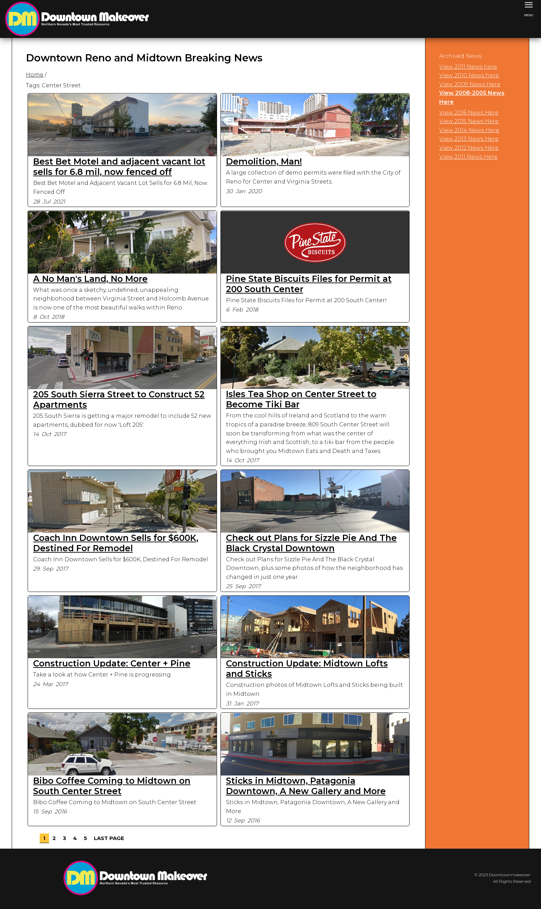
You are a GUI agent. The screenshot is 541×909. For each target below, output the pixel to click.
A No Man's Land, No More (90, 279)
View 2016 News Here (469, 112)
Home (34, 74)
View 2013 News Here (469, 139)
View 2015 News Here (469, 121)
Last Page (109, 838)
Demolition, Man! (264, 161)
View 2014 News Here (469, 130)
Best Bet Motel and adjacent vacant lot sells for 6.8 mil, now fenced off (119, 166)
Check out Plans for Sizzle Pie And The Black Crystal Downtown (311, 543)
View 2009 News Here (469, 84)
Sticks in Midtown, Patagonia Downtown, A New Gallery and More (306, 785)
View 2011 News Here (468, 157)
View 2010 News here (469, 75)
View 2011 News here (468, 66)
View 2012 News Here (469, 148)
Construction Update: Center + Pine (111, 663)
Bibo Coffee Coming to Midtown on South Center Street (111, 785)
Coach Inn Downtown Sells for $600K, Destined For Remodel (115, 543)
